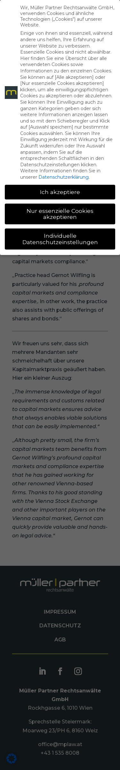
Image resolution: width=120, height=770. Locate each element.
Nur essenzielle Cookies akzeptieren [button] (60, 214)
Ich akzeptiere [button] (60, 192)
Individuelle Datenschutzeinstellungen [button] (60, 238)
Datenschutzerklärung (63, 177)
